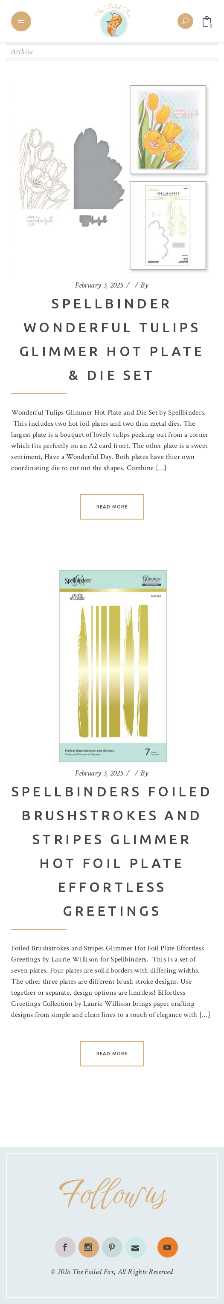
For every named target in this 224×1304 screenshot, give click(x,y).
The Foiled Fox (93, 1272)
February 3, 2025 (99, 285)
